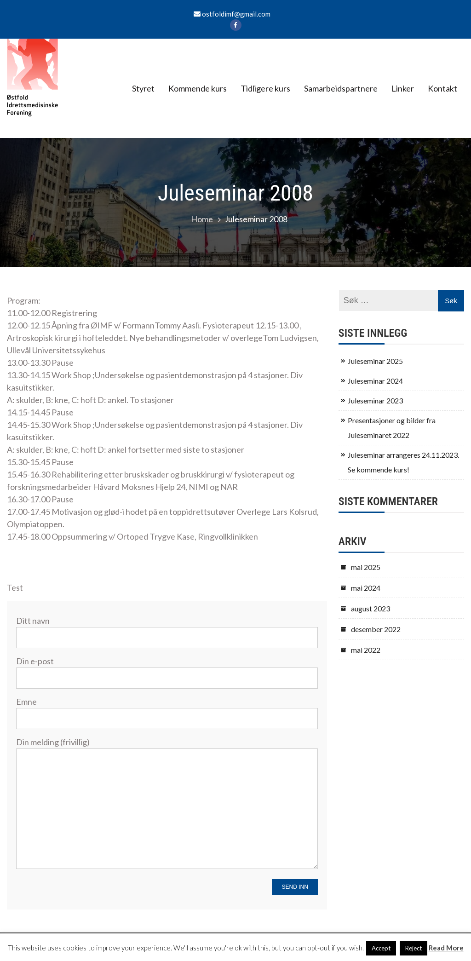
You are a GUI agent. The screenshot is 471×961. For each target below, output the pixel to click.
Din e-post (167, 669)
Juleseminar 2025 (375, 361)
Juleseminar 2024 (375, 380)
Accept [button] (381, 948)
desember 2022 (376, 629)
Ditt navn (167, 629)
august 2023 (370, 608)
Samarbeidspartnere (341, 88)
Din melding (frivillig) (167, 804)
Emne (167, 709)
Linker (402, 88)
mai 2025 (365, 567)
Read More (446, 948)
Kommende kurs (197, 88)
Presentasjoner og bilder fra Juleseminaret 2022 (392, 427)
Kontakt (442, 88)
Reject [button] (413, 948)
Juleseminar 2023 (375, 400)
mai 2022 (365, 649)
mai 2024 (365, 587)
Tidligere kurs (265, 88)
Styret (143, 88)
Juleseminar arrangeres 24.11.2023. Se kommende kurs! (403, 462)
